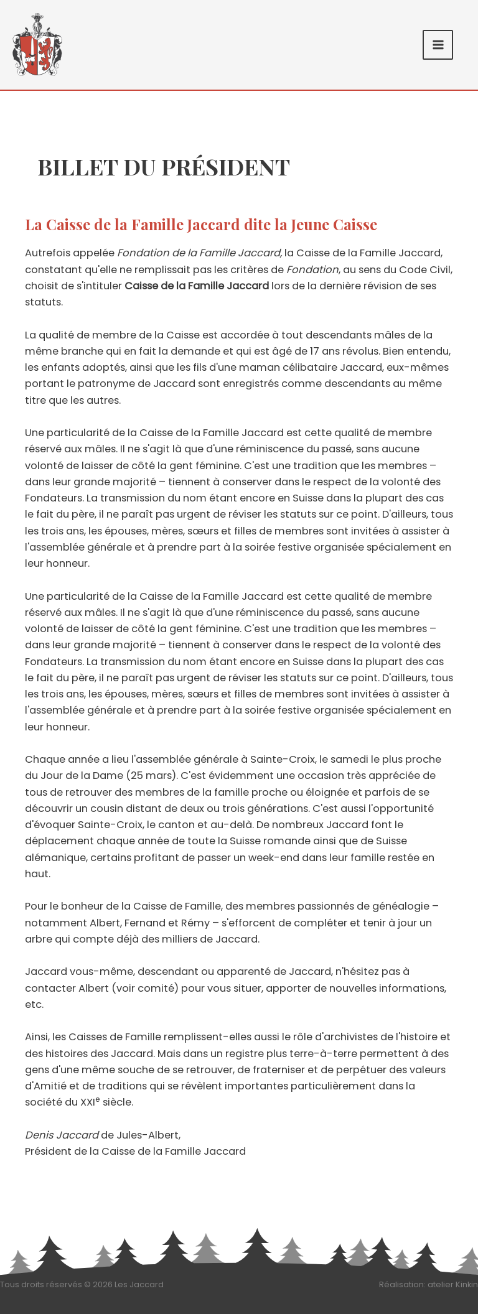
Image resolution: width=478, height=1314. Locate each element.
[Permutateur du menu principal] (438, 45)
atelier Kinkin (453, 1284)
